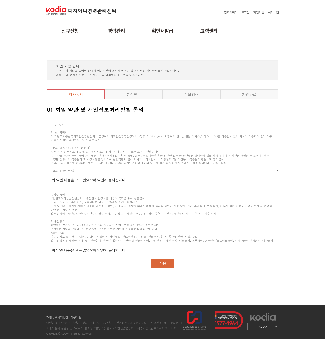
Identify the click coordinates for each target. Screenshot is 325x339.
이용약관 (75, 317)
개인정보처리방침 (57, 317)
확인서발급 (162, 30)
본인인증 (134, 94)
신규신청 (70, 30)
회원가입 (258, 12)
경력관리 (116, 30)
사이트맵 (273, 12)
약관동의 (76, 94)
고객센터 (208, 30)
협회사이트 (230, 12)
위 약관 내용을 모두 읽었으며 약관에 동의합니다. (89, 179)
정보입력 (191, 94)
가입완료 (249, 94)
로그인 (245, 12)
